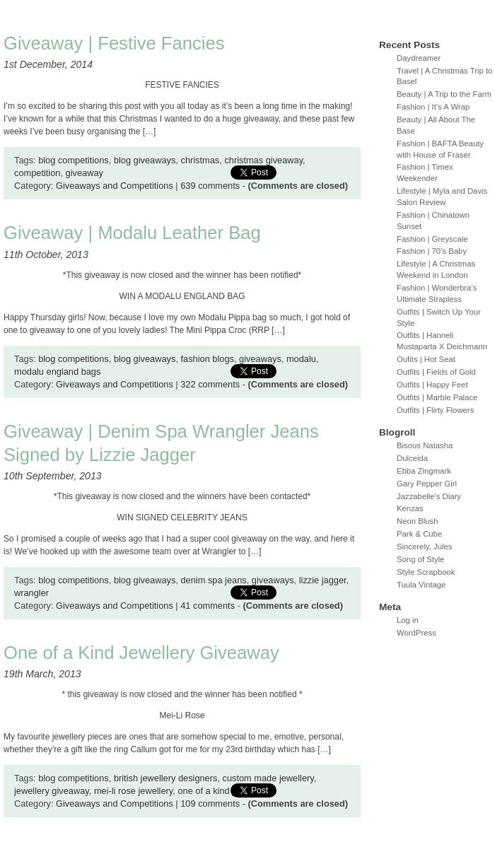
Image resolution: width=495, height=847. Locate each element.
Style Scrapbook (426, 572)
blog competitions (73, 160)
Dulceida (412, 458)
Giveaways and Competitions (114, 185)
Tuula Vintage (421, 584)
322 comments (210, 384)
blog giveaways (145, 160)
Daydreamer (419, 58)
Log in (408, 620)
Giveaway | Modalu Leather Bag (132, 233)
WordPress (416, 633)
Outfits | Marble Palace (437, 397)
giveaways (260, 359)
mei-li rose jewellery (133, 790)
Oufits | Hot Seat (426, 359)
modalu (301, 359)
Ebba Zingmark (424, 471)
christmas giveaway (263, 160)
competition (37, 173)
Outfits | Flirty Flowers (435, 410)
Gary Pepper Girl (427, 483)
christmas (200, 160)
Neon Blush (417, 521)
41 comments (207, 605)
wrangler (31, 593)
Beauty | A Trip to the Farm (444, 94)
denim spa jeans (214, 580)
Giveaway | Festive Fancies (114, 43)
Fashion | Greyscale (432, 239)
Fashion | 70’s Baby (432, 251)
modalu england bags (57, 371)
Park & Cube (419, 534)
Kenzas (410, 508)
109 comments (210, 803)
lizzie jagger (322, 580)
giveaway (84, 173)
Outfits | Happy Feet (432, 384)
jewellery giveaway (51, 790)
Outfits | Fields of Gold (436, 372)
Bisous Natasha (425, 445)
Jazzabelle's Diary (429, 496)
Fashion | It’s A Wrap (433, 107)
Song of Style (420, 559)
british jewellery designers (166, 778)
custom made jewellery (268, 778)
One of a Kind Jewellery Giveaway (141, 652)
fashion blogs (207, 359)
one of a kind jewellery (222, 790)
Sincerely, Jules (425, 546)
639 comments (210, 185)
